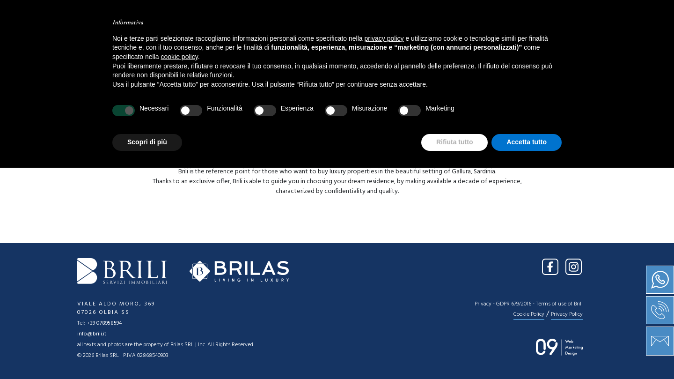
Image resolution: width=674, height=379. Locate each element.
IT (569, 13)
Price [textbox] (352, 100)
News (378, 40)
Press (419, 40)
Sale (284, 40)
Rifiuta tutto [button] (454, 353)
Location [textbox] (159, 100)
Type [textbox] (252, 100)
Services (330, 40)
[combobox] (100, 99)
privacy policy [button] (384, 249)
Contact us (474, 40)
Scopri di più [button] (147, 353)
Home (189, 40)
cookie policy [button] (179, 268)
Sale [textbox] (84, 100)
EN (587, 13)
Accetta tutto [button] (526, 353)
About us (237, 40)
